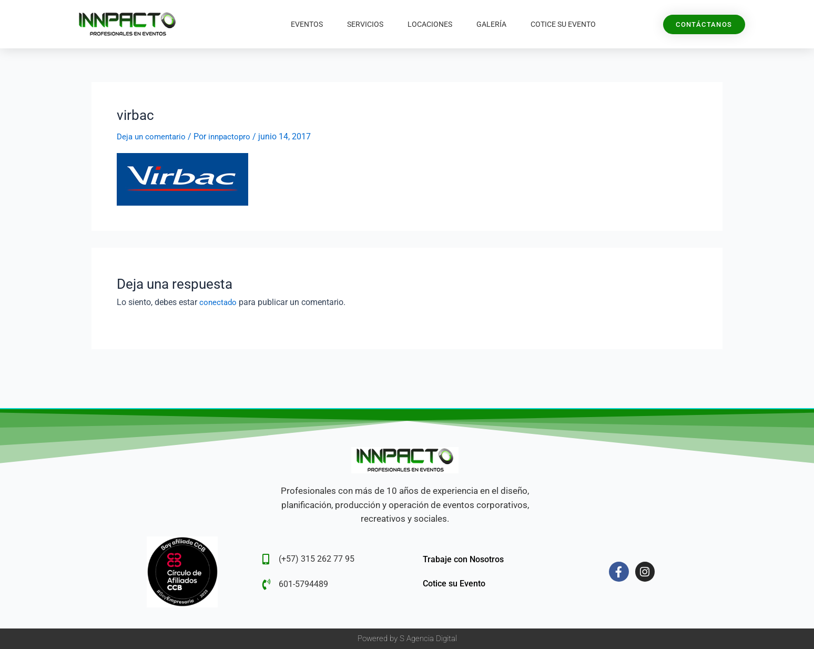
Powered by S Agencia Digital (407, 638)
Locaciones (430, 24)
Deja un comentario (153, 136)
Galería (491, 24)
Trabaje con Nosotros (463, 559)
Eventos (307, 24)
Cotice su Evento (563, 24)
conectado (218, 302)
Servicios (365, 24)
